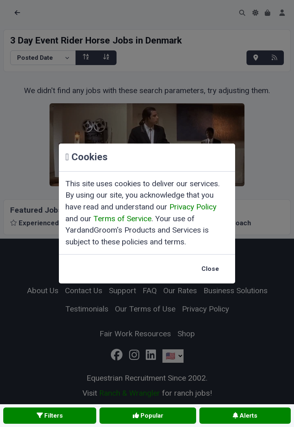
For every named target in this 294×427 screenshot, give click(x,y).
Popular (148, 415)
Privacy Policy (192, 206)
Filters (50, 415)
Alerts (245, 415)
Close (210, 268)
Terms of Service (122, 218)
